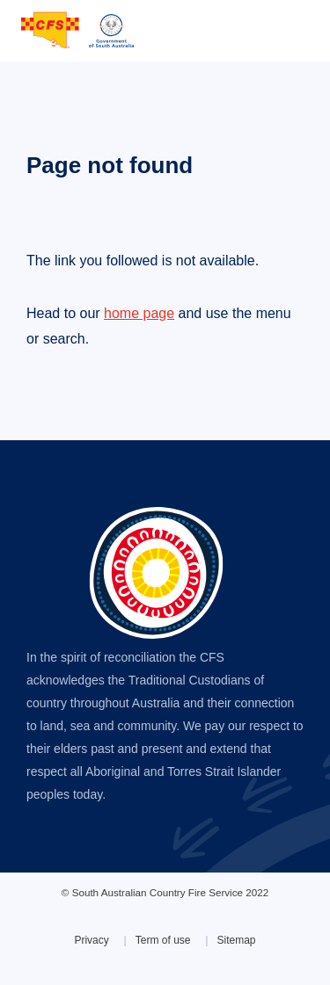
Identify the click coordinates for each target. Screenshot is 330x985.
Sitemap (236, 940)
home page (139, 313)
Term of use (163, 940)
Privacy (91, 940)
